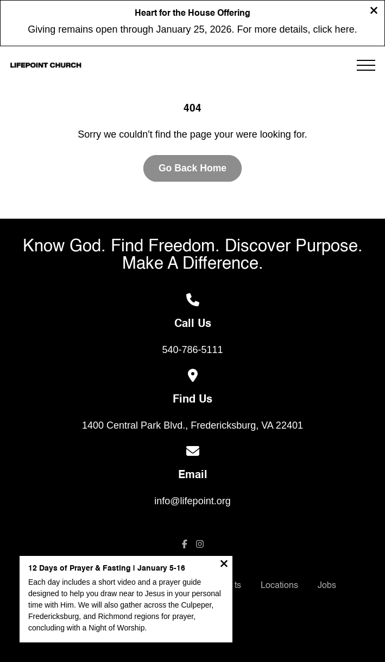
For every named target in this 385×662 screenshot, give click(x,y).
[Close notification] (224, 565)
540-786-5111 (192, 349)
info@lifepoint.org (192, 501)
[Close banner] (373, 12)
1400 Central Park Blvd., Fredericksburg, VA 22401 (192, 425)
